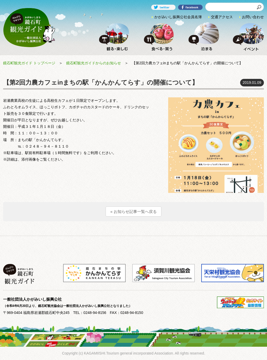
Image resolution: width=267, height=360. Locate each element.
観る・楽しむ (113, 37)
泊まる (202, 37)
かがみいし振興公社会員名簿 (178, 17)
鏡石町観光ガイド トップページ (29, 63)
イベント (246, 37)
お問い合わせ (253, 17)
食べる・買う (157, 37)
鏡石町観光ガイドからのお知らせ (93, 63)
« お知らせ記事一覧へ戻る (133, 211)
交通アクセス (222, 17)
